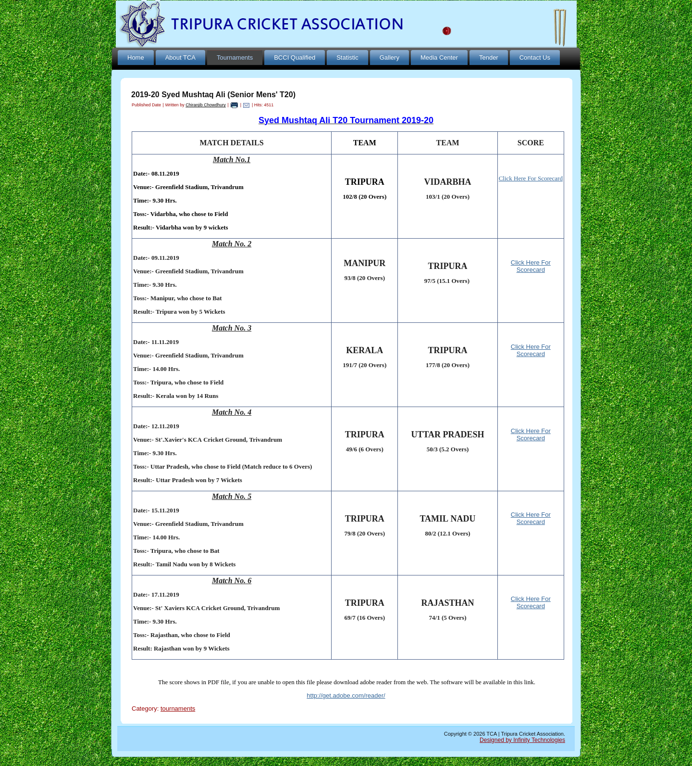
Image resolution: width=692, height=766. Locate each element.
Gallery (389, 57)
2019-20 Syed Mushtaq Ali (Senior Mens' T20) (213, 94)
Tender (488, 57)
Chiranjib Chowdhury (205, 104)
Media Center (439, 57)
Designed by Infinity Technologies (522, 740)
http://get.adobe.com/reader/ (346, 695)
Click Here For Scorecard (531, 266)
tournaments (178, 708)
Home (135, 57)
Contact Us (534, 57)
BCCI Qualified (294, 57)
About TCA (180, 57)
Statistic (347, 57)
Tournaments (235, 57)
